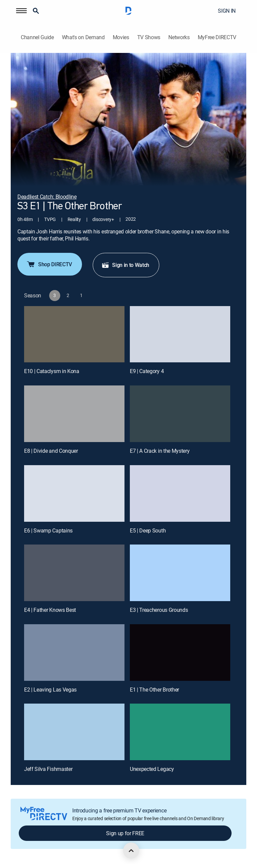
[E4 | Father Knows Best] (74, 573)
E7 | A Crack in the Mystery (159, 450)
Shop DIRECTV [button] (49, 264)
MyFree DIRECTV (217, 37)
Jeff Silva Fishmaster (48, 769)
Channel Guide (37, 37)
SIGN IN (227, 10)
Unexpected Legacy (152, 769)
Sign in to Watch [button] (125, 265)
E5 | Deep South (148, 530)
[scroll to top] (131, 851)
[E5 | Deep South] (180, 493)
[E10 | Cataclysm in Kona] (74, 334)
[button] (21, 10)
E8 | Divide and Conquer (51, 450)
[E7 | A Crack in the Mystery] (180, 413)
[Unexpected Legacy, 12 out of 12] (180, 732)
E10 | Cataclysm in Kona (51, 371)
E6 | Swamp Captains (48, 530)
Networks (178, 37)
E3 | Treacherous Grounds (159, 610)
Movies (121, 37)
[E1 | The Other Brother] (180, 652)
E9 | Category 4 (147, 371)
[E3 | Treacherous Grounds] (180, 573)
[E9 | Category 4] (180, 334)
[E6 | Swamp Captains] (74, 493)
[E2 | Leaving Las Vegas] (74, 652)
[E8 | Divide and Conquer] (74, 413)
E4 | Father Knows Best (50, 610)
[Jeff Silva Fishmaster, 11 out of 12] (74, 732)
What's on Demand (83, 37)
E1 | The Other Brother (154, 689)
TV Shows (148, 37)
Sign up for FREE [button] (125, 833)
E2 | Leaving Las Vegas (50, 689)
